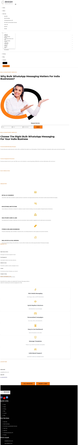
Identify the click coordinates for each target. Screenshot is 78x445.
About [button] (4, 10)
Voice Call (5, 428)
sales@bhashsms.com (8, 440)
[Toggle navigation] (15, 4)
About (4, 406)
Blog (4, 411)
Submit (38, 127)
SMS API (5, 430)
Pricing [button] (4, 53)
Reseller (4, 434)
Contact (5, 413)
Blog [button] (4, 56)
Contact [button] (4, 59)
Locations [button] (5, 32)
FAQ (4, 415)
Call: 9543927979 (28, 383)
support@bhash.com (8, 443)
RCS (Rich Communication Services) (10, 426)
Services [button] (4, 13)
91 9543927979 (3, 377)
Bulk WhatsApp (6, 423)
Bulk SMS (5, 421)
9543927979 (6, 66)
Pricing (4, 408)
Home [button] (4, 7)
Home (4, 404)
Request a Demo (43, 383)
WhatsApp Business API (8, 432)
